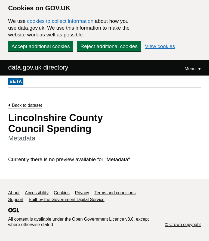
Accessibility (36, 192)
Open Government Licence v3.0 (103, 219)
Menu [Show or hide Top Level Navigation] (191, 68)
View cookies (160, 46)
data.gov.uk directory (38, 67)
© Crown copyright (183, 224)
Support (15, 199)
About (14, 192)
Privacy (82, 192)
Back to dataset (27, 105)
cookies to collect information (60, 21)
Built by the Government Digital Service (66, 199)
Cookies (62, 192)
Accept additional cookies (40, 46)
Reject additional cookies (108, 46)
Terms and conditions (115, 192)
